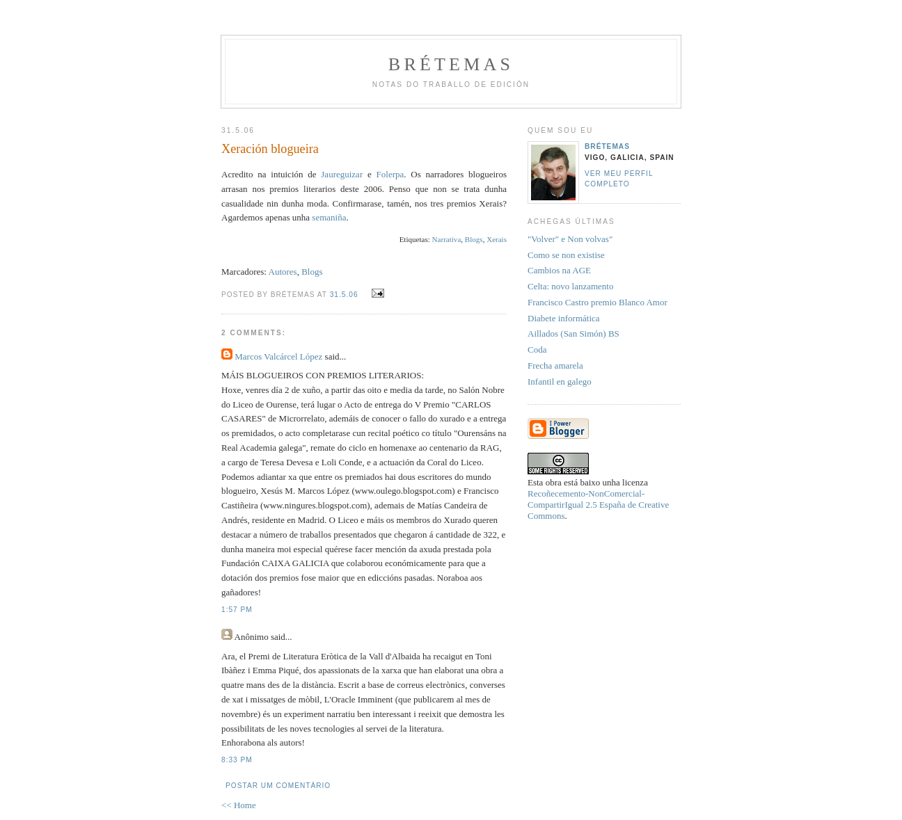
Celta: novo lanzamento (570, 286)
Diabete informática (564, 318)
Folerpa (390, 174)
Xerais (496, 239)
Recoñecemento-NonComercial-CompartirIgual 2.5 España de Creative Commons (598, 504)
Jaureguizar (340, 174)
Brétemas (451, 64)
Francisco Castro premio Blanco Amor (597, 302)
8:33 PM (237, 760)
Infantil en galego (560, 381)
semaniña (329, 217)
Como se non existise (566, 255)
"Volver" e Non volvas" (570, 239)
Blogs (474, 239)
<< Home (238, 805)
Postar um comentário (278, 785)
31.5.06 (344, 294)
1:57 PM (237, 609)
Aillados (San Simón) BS (573, 333)
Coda (537, 349)
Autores (283, 271)
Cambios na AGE (559, 270)
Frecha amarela (555, 365)
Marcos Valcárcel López (278, 356)
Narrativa (446, 239)
